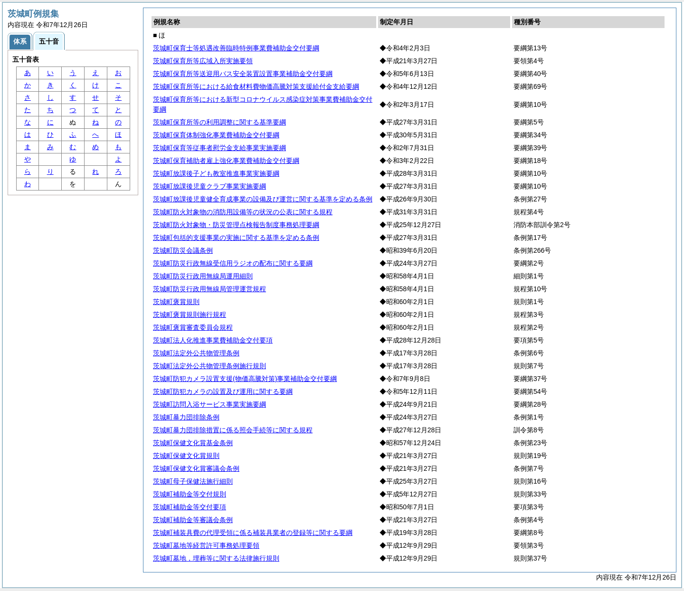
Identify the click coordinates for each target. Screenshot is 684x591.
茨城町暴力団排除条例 (186, 417)
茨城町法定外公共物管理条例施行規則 (209, 366)
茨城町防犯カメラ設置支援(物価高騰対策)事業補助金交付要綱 (245, 378)
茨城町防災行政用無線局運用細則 (203, 276)
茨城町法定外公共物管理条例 (196, 353)
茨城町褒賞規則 (176, 301)
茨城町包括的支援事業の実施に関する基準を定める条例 (236, 237)
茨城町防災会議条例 (183, 250)
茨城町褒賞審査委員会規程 (193, 327)
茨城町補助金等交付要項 (189, 507)
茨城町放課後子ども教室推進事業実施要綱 (216, 173)
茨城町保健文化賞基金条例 (193, 443)
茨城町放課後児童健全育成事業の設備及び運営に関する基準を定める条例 (262, 199)
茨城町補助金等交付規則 (189, 494)
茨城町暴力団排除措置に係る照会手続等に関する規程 (233, 430)
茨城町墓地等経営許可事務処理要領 (206, 545)
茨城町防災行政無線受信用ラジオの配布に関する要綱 (233, 263)
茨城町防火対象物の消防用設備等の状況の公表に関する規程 (242, 212)
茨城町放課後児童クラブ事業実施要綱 (209, 186)
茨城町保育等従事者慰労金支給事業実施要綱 (219, 148)
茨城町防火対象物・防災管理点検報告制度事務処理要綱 (236, 225)
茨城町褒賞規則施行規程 (189, 314)
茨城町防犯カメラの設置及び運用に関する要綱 (223, 391)
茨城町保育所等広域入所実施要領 (203, 61)
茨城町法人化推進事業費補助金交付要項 (213, 340)
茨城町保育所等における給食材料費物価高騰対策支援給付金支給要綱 (256, 86)
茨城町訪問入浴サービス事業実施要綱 (209, 404)
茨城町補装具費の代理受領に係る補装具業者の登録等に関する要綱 (252, 532)
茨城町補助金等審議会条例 (193, 520)
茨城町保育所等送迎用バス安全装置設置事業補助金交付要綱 (242, 73)
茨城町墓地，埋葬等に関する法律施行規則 (216, 558)
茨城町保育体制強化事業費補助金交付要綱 (216, 135)
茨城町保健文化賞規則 (186, 455)
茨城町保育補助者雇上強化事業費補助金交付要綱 (226, 160)
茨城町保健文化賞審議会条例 (196, 468)
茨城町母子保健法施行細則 (193, 481)
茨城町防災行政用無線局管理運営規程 (209, 289)
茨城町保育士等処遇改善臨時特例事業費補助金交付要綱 (236, 48)
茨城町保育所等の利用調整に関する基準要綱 (219, 122)
